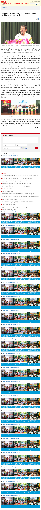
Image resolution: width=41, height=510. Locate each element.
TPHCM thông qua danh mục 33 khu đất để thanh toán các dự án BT (14, 207)
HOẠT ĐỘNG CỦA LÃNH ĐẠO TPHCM (11, 155)
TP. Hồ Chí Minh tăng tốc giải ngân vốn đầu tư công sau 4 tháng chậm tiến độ (16, 180)
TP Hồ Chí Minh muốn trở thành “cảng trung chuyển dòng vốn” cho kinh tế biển (16, 186)
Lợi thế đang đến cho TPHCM (7, 191)
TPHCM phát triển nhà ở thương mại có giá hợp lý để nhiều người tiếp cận (33, 167)
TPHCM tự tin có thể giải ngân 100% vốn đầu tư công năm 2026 (13, 199)
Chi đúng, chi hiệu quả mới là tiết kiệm (9, 204)
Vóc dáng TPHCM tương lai (7, 188)
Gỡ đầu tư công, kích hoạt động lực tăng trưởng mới (11, 181)
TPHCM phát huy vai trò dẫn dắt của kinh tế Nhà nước (12, 202)
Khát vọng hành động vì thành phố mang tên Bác (7, 167)
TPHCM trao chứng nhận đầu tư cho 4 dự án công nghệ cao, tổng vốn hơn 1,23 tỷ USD (18, 194)
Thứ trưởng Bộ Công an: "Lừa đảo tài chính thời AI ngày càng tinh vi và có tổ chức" (17, 178)
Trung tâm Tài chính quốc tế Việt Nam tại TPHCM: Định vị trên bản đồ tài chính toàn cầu (18, 193)
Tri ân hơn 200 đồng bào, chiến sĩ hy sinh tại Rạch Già (20, 167)
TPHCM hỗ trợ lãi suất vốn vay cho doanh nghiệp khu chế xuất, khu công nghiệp (16, 183)
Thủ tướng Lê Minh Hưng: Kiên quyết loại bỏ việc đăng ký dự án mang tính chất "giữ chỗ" (18, 201)
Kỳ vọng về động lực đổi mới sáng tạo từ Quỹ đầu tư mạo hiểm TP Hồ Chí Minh (16, 206)
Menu (38, 5)
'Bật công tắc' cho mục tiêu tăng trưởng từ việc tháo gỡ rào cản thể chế (15, 185)
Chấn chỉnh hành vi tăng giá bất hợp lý (9, 209)
